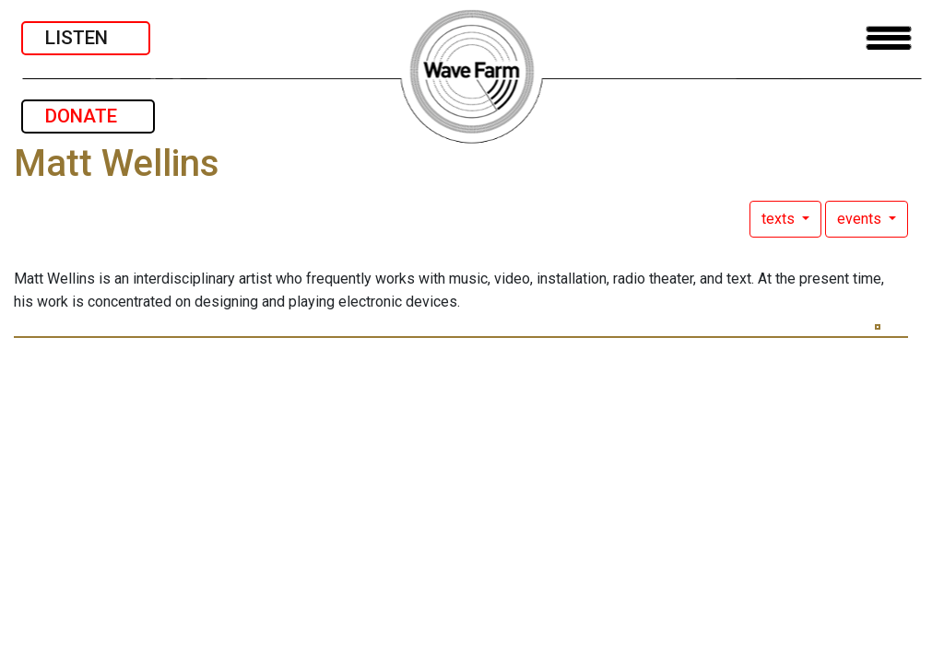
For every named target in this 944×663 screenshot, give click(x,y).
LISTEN (85, 38)
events (861, 218)
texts (779, 218)
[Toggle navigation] (889, 38)
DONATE (88, 116)
